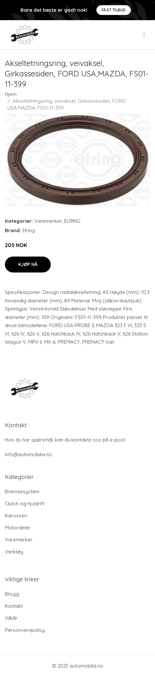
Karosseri (16, 515)
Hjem (11, 94)
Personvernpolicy (25, 630)
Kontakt (14, 606)
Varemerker (48, 221)
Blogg (12, 594)
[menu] (144, 34)
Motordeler (18, 527)
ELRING (72, 221)
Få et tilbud (114, 9)
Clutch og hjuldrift (25, 503)
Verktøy (14, 552)
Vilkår (11, 618)
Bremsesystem (22, 491)
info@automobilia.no (28, 454)
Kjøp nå (27, 264)
